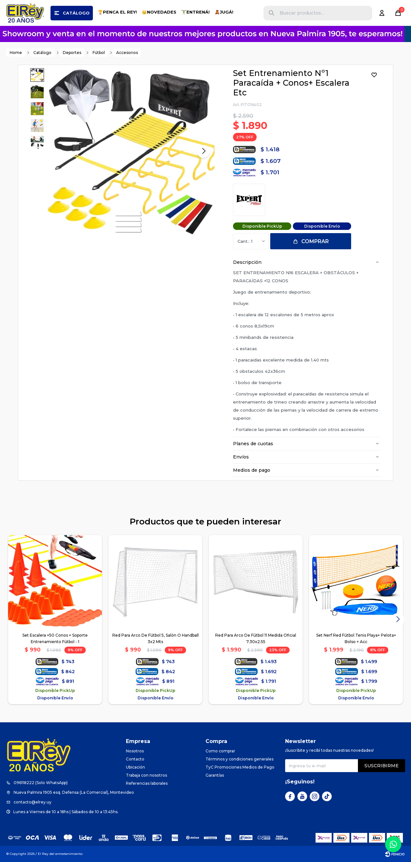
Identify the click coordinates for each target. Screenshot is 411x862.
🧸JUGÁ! (224, 12)
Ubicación (135, 767)
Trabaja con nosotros (146, 775)
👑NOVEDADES (159, 12)
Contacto (135, 759)
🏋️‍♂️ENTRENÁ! (195, 12)
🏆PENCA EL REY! (117, 12)
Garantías (215, 775)
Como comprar (220, 751)
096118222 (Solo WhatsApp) (41, 782)
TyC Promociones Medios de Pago (240, 767)
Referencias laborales (147, 783)
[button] (271, 13)
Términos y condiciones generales (239, 759)
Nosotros (135, 751)
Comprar (315, 241)
